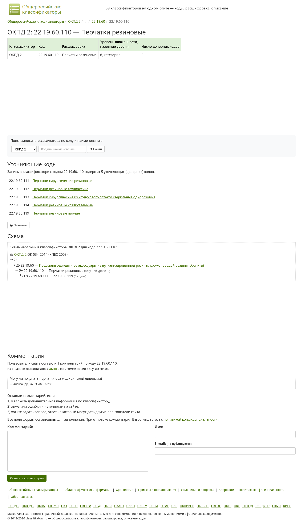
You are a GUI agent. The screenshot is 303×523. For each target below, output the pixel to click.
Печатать (18, 225)
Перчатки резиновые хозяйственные (62, 205)
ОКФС (165, 506)
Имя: (159, 426)
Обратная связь (22, 497)
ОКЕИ (108, 506)
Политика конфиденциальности (261, 490)
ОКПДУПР (262, 506)
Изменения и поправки (197, 490)
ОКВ (174, 506)
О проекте (226, 490)
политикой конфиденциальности (191, 419)
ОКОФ (41, 506)
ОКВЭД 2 (28, 506)
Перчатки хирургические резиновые (62, 180)
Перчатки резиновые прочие (56, 213)
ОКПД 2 (20, 254)
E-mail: (173, 443)
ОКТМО (53, 506)
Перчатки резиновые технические (60, 189)
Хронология (124, 490)
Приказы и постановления (157, 490)
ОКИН (130, 506)
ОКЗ (64, 506)
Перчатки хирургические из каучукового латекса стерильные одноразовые (93, 197)
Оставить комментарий (27, 478)
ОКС (237, 506)
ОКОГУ (142, 506)
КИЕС (287, 506)
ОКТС (227, 506)
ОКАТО (119, 506)
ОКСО (73, 506)
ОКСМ (153, 506)
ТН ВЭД (247, 506)
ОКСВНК (203, 506)
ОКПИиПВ (187, 506)
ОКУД (97, 506)
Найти (96, 149)
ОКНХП (216, 506)
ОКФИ (276, 506)
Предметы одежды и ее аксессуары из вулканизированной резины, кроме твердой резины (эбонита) (121, 265)
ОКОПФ (85, 506)
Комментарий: (20, 426)
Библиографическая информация (87, 490)
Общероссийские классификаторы (33, 490)
